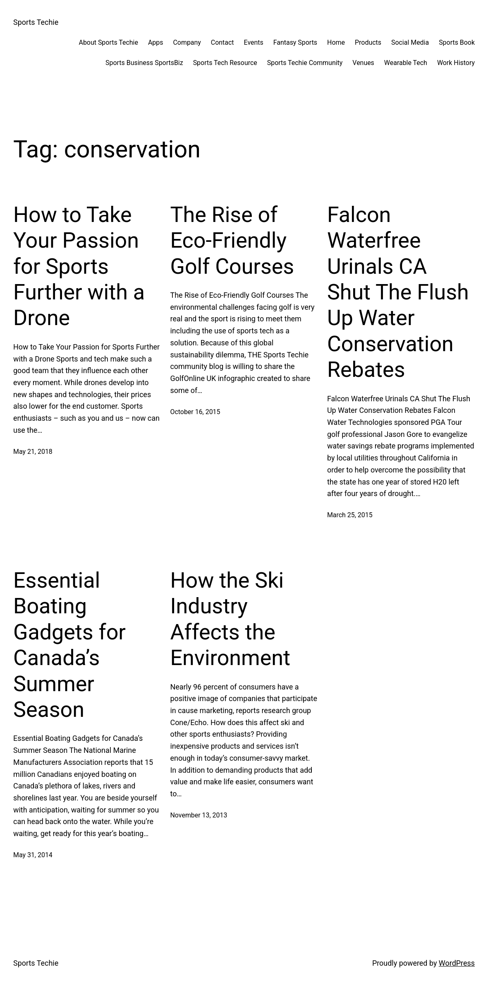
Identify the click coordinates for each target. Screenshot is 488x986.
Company (187, 42)
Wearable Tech (405, 63)
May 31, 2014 (33, 855)
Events (253, 42)
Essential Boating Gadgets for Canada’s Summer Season (69, 645)
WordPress (457, 963)
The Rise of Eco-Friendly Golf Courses (232, 240)
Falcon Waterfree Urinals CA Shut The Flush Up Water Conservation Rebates (398, 292)
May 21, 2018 (33, 452)
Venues (363, 63)
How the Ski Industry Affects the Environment (230, 619)
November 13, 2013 (198, 815)
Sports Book (457, 42)
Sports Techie (35, 22)
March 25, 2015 (350, 515)
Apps (155, 42)
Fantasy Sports (295, 42)
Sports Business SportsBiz (144, 63)
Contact (222, 42)
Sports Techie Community (305, 63)
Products (368, 42)
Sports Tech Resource (225, 63)
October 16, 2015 (195, 412)
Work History (456, 63)
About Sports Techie (108, 42)
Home (336, 42)
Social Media (410, 42)
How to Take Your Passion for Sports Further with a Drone (79, 266)
